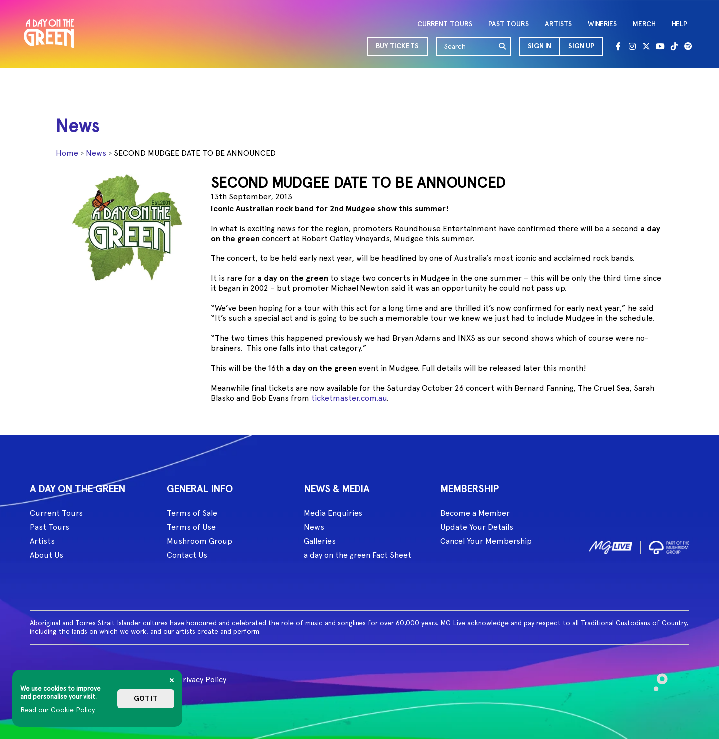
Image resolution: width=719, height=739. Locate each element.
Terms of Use (191, 527)
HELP (679, 24)
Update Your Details (476, 527)
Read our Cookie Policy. (58, 710)
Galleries (320, 541)
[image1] (610, 545)
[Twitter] (646, 46)
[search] (503, 46)
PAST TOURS (508, 24)
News (96, 153)
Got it (145, 698)
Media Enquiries (333, 513)
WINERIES (602, 24)
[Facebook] (618, 46)
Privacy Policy (202, 679)
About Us (46, 555)
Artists (42, 541)
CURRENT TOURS (444, 24)
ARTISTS (558, 24)
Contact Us (187, 555)
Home (67, 153)
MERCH (644, 24)
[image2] (669, 545)
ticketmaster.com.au (349, 398)
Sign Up (581, 46)
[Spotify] (688, 46)
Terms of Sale (192, 513)
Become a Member (475, 513)
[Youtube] (660, 46)
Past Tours (49, 527)
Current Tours (56, 513)
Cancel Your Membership (486, 541)
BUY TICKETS (397, 46)
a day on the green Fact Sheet (357, 555)
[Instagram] (632, 46)
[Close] (171, 680)
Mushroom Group (199, 541)
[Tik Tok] (674, 46)
